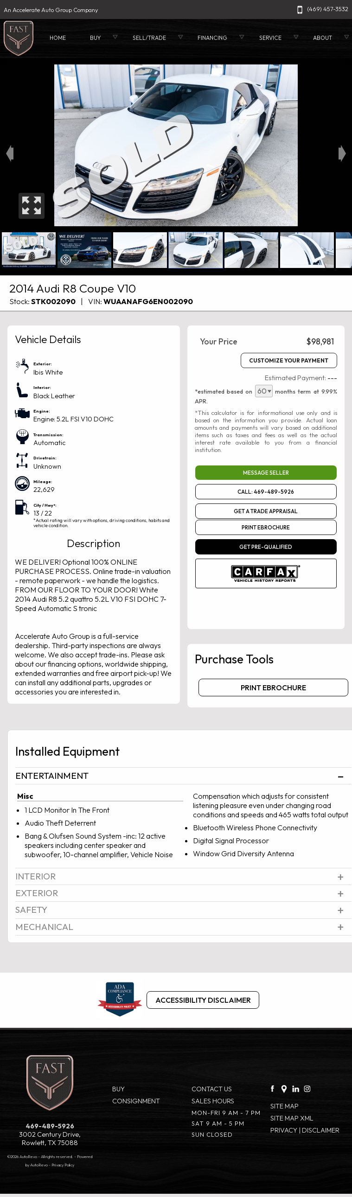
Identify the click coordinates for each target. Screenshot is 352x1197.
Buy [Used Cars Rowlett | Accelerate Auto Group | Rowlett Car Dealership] (95, 37)
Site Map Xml (292, 1118)
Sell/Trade (149, 37)
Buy (118, 1089)
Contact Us (212, 1089)
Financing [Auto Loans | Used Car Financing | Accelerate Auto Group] (212, 37)
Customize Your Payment (288, 360)
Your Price (218, 341)
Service (270, 37)
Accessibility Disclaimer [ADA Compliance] (203, 1000)
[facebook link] (272, 1086)
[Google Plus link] (284, 1086)
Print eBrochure (266, 527)
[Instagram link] (307, 1086)
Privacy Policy (62, 1164)
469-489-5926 (50, 1126)
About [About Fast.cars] (322, 37)
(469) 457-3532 (321, 9)
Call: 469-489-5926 (265, 491)
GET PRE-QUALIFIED (265, 546)
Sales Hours (213, 1101)
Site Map (284, 1106)
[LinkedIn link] (295, 1086)
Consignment (136, 1101)
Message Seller (266, 472)
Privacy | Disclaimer (304, 1130)
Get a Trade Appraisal (266, 511)
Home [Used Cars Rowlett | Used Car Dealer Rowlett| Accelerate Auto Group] (58, 37)
